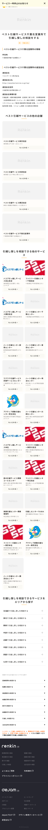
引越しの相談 (6, 764)
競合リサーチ (28, 808)
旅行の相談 (6, 761)
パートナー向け (7, 797)
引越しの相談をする (18, 731)
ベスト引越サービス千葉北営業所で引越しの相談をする (23, 734)
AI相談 (4, 805)
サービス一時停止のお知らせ (15, 3)
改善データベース (30, 805)
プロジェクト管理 (8, 808)
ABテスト (5, 801)
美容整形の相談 (7, 757)
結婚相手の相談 (29, 761)
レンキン (5, 731)
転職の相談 (28, 753)
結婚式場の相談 (29, 757)
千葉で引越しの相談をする (19, 733)
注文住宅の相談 (29, 764)
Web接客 (27, 801)
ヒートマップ (28, 797)
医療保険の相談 (7, 753)
